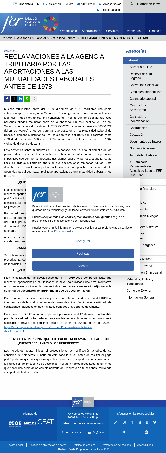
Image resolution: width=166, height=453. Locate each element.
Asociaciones (91, 30)
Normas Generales (143, 148)
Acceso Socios (110, 4)
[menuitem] (69, 24)
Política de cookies (84, 445)
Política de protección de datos (47, 445)
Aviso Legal (16, 445)
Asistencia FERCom (58, 4)
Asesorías (134, 30)
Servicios (112, 30)
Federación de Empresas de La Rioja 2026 (83, 449)
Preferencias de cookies (116, 445)
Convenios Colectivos (144, 85)
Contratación (138, 127)
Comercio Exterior (139, 290)
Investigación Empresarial (144, 272)
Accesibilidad (145, 445)
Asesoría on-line (141, 67)
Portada (7, 38)
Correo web (86, 3)
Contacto (155, 30)
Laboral (41, 38)
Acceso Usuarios (108, 9)
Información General (141, 297)
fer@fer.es (96, 432)
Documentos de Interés (146, 141)
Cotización (137, 134)
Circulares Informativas (145, 92)
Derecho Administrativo (142, 227)
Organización (69, 30)
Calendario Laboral (143, 98)
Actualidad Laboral (63, 38)
